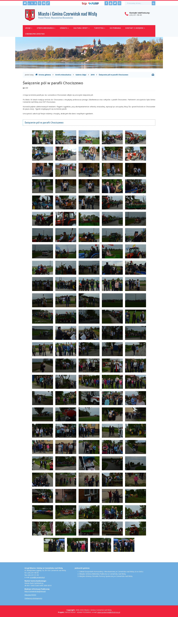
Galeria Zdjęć (81, 75)
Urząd (28, 28)
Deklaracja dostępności (33, 598)
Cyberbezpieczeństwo (35, 34)
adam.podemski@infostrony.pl (108, 612)
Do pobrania (115, 28)
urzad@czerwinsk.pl (37, 577)
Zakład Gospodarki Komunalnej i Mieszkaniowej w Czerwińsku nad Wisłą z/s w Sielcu (111, 571)
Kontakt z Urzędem (135, 28)
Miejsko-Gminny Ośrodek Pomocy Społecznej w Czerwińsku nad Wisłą (105, 576)
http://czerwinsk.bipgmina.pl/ (35, 591)
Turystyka (99, 28)
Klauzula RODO (30, 595)
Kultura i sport (81, 28)
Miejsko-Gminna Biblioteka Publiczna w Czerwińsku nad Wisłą (102, 574)
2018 (92, 75)
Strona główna (43, 74)
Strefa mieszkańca (46, 28)
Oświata (64, 28)
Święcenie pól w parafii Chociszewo (113, 75)
